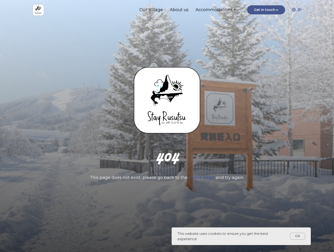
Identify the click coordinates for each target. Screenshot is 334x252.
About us (179, 9)
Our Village (151, 9)
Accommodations (214, 9)
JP (297, 10)
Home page (202, 177)
